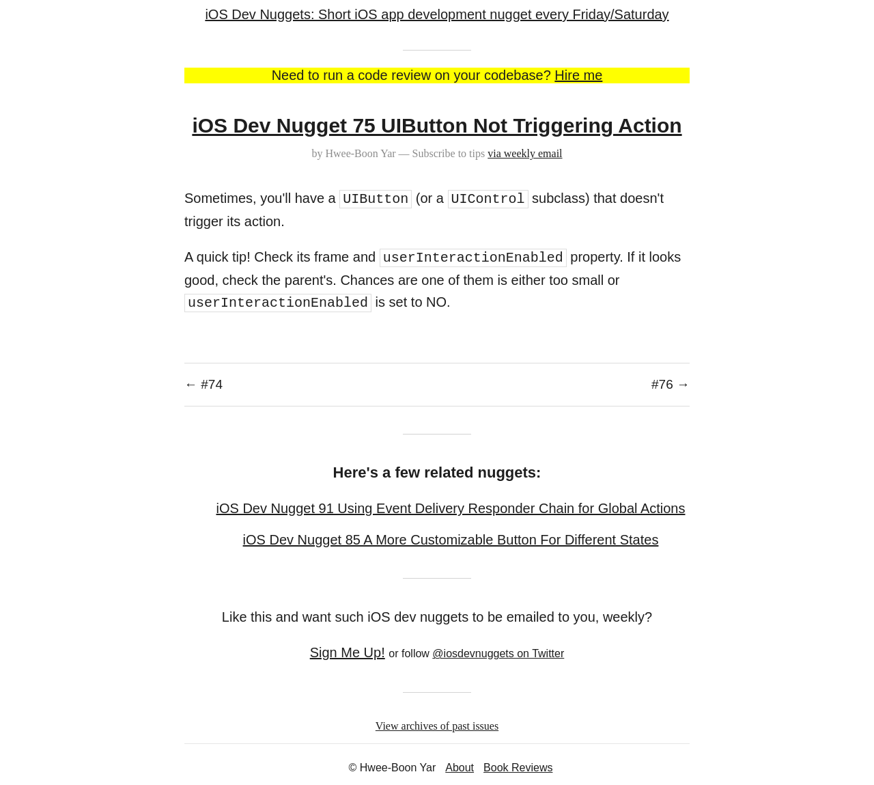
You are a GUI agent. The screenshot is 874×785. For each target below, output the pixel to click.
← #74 (203, 384)
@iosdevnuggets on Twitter (498, 653)
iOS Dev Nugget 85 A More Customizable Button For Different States (451, 539)
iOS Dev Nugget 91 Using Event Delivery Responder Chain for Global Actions (450, 508)
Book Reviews (517, 767)
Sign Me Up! (347, 652)
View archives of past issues (437, 726)
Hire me (578, 75)
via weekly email (525, 153)
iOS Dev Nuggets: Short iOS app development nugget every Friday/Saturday (436, 14)
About (459, 767)
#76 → (670, 384)
